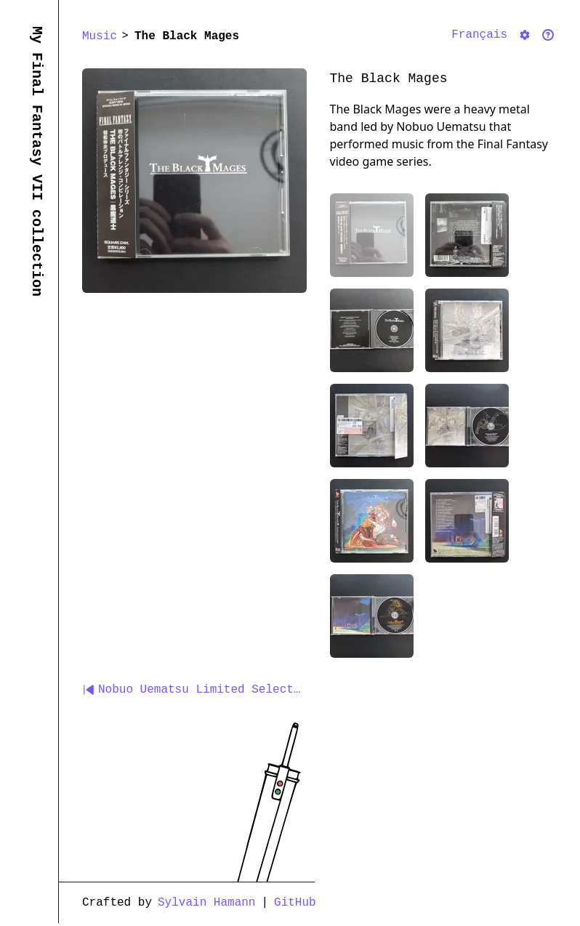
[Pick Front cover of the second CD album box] (467, 330)
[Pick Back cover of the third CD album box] (467, 521)
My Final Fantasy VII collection (36, 161)
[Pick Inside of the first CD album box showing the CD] (372, 330)
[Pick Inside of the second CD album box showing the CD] (467, 425)
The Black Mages (186, 36)
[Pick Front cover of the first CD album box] (372, 235)
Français (479, 34)
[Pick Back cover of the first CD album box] (467, 235)
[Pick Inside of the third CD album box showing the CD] (372, 616)
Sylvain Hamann (206, 902)
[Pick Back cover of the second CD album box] (372, 425)
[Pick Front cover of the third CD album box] (372, 521)
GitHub (295, 902)
